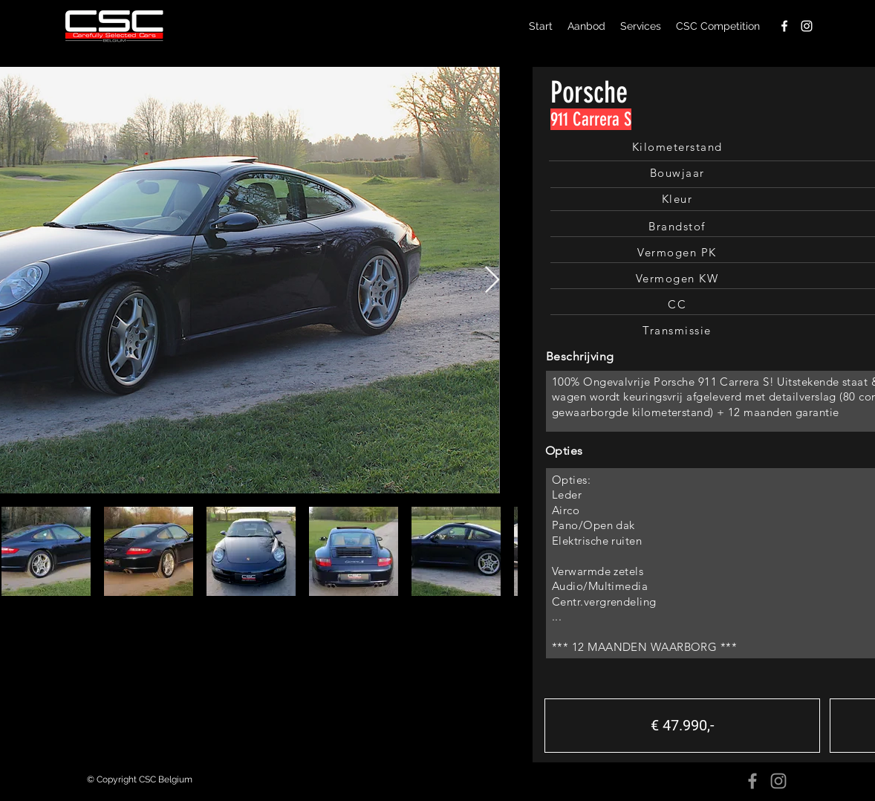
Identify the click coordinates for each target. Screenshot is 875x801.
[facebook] (784, 26)
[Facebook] (752, 781)
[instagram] (806, 26)
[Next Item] (492, 280)
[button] (682, 725)
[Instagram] (778, 781)
